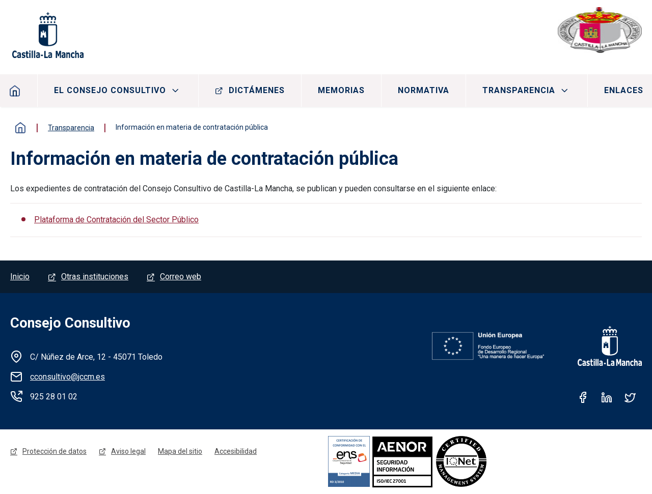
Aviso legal (128, 451)
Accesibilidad (235, 451)
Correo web (180, 276)
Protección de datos (54, 451)
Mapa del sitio (180, 451)
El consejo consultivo (110, 90)
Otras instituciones (94, 276)
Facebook (583, 397)
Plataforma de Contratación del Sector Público (116, 219)
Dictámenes (257, 90)
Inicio (20, 128)
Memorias (341, 90)
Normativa (423, 90)
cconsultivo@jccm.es (67, 377)
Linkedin (606, 397)
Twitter (630, 397)
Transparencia (518, 90)
